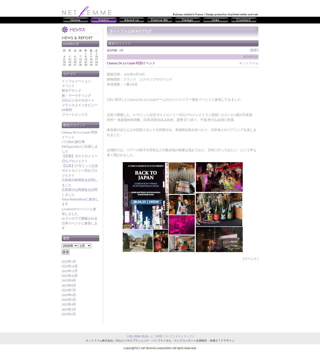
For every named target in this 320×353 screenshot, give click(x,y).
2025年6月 (69, 295)
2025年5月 (69, 300)
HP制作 (67, 110)
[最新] (254, 50)
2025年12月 (70, 266)
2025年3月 (69, 309)
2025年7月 (69, 290)
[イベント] (250, 259)
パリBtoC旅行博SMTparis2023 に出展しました (80, 146)
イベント (68, 86)
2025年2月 (69, 314)
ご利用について (162, 336)
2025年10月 (70, 276)
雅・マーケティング (76, 95)
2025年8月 (69, 285)
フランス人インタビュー (80, 105)
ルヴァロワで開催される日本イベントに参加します (80, 223)
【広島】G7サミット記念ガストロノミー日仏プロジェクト (80, 170)
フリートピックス (75, 114)
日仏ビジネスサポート (78, 100)
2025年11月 (70, 271)
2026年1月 (69, 261)
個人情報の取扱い (139, 336)
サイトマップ (183, 336)
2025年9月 (69, 280)
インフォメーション (76, 81)
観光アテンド (71, 90)
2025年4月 (69, 304)
